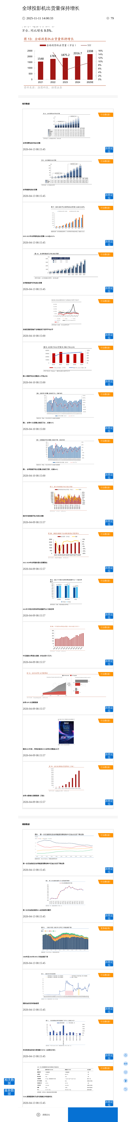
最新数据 (9, 1092)
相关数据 (9, 1081)
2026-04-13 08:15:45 (34, 149)
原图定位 (109, 150)
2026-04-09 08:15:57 (34, 522)
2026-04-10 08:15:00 (34, 335)
